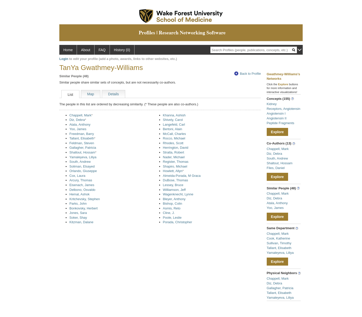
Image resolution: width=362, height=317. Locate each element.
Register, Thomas (176, 162)
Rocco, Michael (174, 138)
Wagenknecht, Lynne (178, 194)
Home (68, 50)
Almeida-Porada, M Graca (182, 176)
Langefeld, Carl (174, 124)
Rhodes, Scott (173, 143)
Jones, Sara (78, 213)
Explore (277, 132)
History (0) (122, 50)
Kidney (272, 104)
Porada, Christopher (177, 222)
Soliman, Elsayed (82, 166)
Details (113, 94)
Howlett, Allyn (173, 171)
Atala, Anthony (79, 124)
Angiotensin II (277, 118)
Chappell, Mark (80, 115)
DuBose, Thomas (175, 180)
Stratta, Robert (173, 152)
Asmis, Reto (171, 208)
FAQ (102, 50)
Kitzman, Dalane (81, 222)
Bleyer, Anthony (174, 199)
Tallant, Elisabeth (81, 138)
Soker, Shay (78, 217)
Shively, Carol (173, 120)
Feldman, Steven (81, 143)
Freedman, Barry (81, 134)
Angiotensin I (276, 113)
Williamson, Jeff (174, 190)
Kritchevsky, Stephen (84, 199)
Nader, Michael (174, 157)
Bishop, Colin (172, 203)
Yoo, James (77, 129)
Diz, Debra (77, 120)
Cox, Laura (77, 176)
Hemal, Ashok (79, 194)
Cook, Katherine (278, 238)
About (85, 50)
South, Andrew (80, 162)
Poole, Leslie (172, 217)
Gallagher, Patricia (82, 147)
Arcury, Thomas (80, 180)
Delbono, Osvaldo (82, 190)
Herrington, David (175, 147)
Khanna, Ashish (174, 115)
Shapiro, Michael (175, 166)
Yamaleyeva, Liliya (82, 157)
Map (90, 94)
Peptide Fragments (280, 123)
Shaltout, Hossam (82, 152)
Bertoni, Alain (172, 129)
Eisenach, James (81, 185)
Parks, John (78, 203)
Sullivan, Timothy (279, 243)
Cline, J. (169, 213)
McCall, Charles (174, 134)
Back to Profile (247, 73)
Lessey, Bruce (173, 185)
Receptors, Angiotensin (283, 109)
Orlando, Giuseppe (83, 171)
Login (63, 59)
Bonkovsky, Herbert (83, 208)
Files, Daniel (276, 168)
